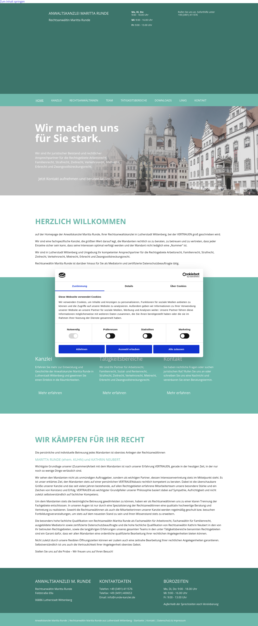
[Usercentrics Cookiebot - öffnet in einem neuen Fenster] (185, 275)
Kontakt (203, 100)
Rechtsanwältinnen (85, 100)
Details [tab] (129, 286)
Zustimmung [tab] (79, 286)
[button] (75, 179)
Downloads (165, 100)
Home (40, 100)
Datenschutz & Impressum (171, 620)
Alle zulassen (176, 349)
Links (185, 100)
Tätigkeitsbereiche (135, 100)
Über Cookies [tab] (178, 286)
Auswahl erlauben (128, 349)
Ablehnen (81, 349)
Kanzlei (57, 100)
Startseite (139, 620)
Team (110, 100)
